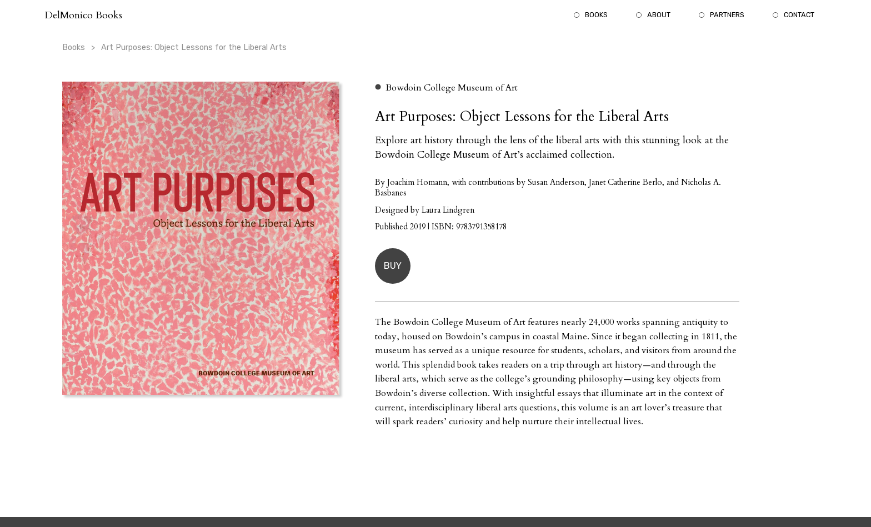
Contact (799, 15)
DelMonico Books (83, 15)
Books (596, 15)
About (658, 15)
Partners (727, 15)
